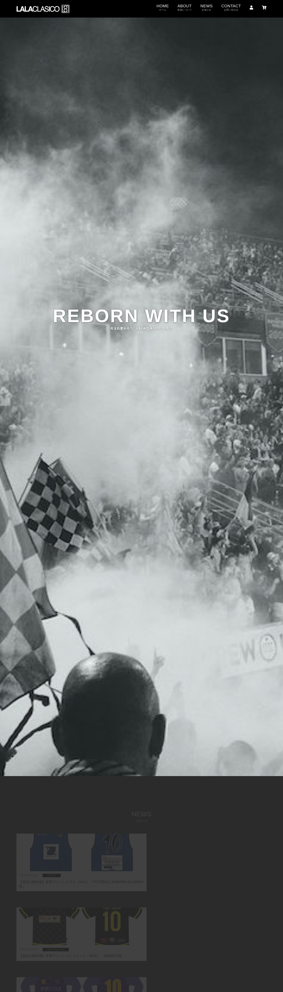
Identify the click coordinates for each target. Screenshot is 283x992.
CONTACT (231, 7)
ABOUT (185, 7)
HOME (163, 7)
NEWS (206, 7)
